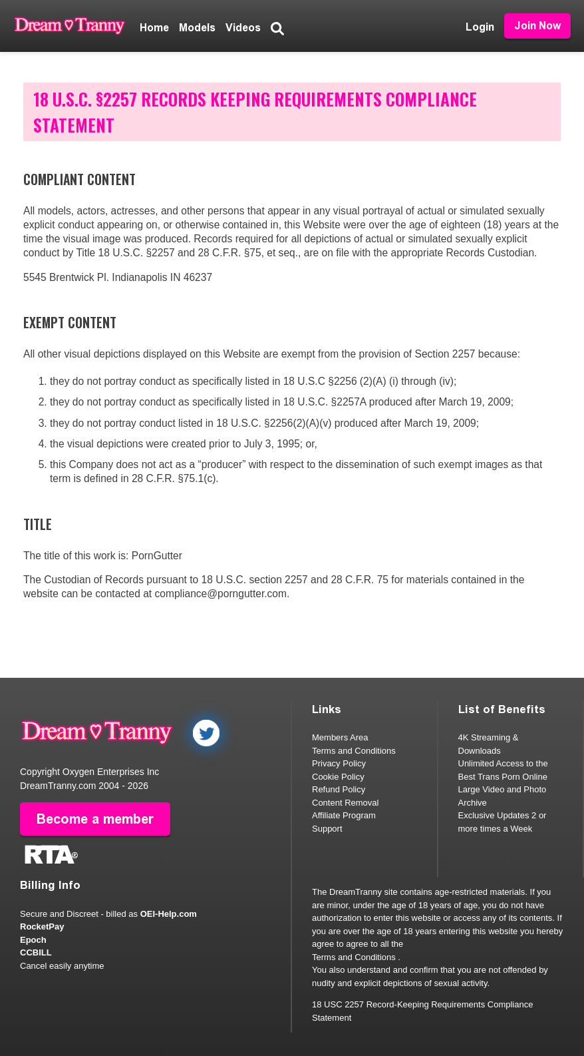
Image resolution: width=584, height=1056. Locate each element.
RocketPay (42, 926)
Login (480, 27)
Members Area (340, 737)
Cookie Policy (338, 777)
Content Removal (345, 803)
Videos (243, 27)
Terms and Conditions (354, 751)
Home (154, 27)
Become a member (95, 819)
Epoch (33, 940)
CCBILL (36, 952)
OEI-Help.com (168, 914)
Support (327, 829)
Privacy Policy (339, 763)
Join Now (537, 25)
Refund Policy (338, 789)
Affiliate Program (344, 815)
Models (197, 27)
